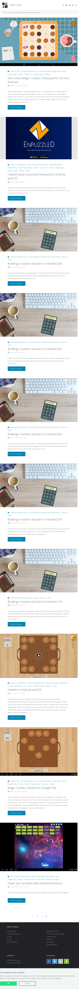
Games (20, 74)
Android (13, 71)
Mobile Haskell (25, 171)
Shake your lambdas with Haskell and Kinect (35, 883)
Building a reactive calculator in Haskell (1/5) (35, 602)
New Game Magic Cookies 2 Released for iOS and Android (38, 80)
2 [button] (37, 916)
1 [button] (32, 916)
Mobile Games (13, 171)
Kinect (33, 879)
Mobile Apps (38, 74)
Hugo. (46, 983)
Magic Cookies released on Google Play (32, 788)
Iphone (51, 168)
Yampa (54, 686)
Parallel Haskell (38, 686)
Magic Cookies (36, 784)
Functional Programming (29, 71)
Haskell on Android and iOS (25, 690)
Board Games (22, 165)
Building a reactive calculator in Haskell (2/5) (35, 519)
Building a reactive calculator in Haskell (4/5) (35, 349)
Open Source (40, 879)
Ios (32, 74)
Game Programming (24, 168)
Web (9, 260)
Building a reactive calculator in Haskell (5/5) (35, 263)
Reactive (47, 74)
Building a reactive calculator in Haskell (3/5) (35, 434)
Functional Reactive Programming (49, 71)
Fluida (41, 983)
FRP (18, 71)
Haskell (26, 74)
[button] (42, 916)
